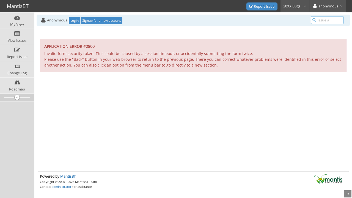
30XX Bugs (294, 6)
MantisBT (68, 176)
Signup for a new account (101, 20)
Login (74, 20)
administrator (62, 187)
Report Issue (261, 6)
